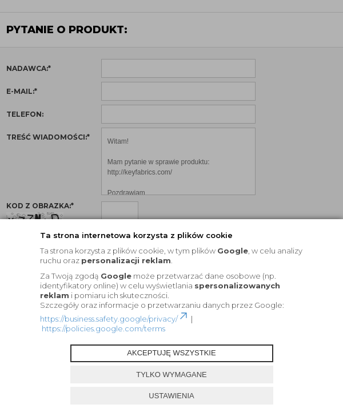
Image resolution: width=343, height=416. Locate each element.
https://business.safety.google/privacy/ (114, 318)
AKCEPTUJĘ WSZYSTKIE (171, 352)
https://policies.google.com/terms (103, 328)
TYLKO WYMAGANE (171, 374)
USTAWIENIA (171, 395)
